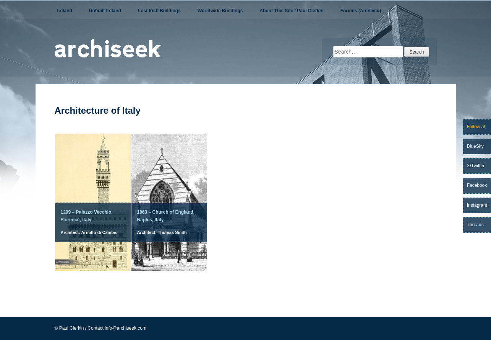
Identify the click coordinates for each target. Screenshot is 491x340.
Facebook (477, 185)
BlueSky (475, 146)
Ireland (64, 10)
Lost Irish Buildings (159, 10)
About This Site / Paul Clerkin (291, 10)
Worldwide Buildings (220, 10)
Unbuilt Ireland (105, 10)
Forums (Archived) (360, 10)
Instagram (477, 205)
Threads (475, 224)
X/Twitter (476, 165)
